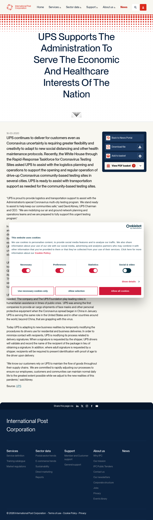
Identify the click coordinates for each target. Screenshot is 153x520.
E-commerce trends (46, 461)
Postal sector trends (46, 455)
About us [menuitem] (108, 7)
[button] (124, 156)
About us (99, 451)
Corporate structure (103, 482)
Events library (100, 498)
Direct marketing (44, 471)
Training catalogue (16, 461)
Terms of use (54, 513)
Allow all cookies (120, 291)
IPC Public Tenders (103, 466)
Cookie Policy (43, 253)
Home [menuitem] (40, 7)
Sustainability (42, 466)
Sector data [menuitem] (72, 7)
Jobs (95, 488)
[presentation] (76, 114)
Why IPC (97, 455)
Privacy (97, 493)
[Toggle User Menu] (143, 7)
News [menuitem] (123, 7)
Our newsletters (101, 477)
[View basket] (124, 166)
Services (12, 451)
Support (69, 451)
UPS (18, 386)
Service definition (15, 455)
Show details (129, 281)
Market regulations (16, 466)
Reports (40, 477)
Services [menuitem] (54, 7)
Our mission (99, 461)
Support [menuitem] (91, 7)
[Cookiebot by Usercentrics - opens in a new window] (128, 227)
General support (72, 464)
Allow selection (76, 291)
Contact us (99, 471)
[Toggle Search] (135, 7)
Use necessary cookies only (33, 291)
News (126, 451)
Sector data (43, 451)
